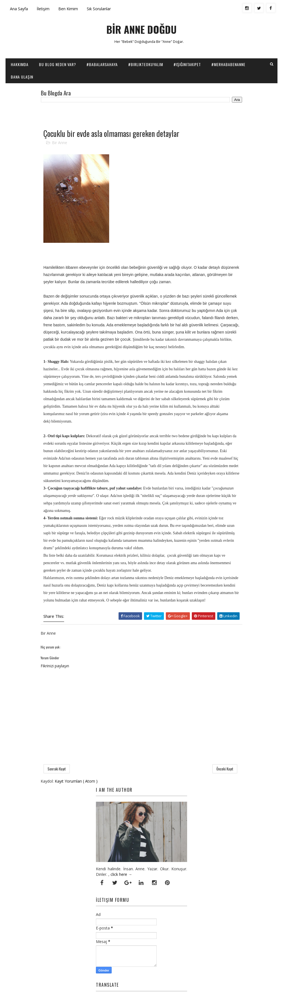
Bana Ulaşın (22, 77)
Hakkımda (19, 64)
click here (119, 874)
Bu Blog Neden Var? (57, 64)
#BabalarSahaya (102, 64)
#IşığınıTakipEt (187, 64)
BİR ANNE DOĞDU (141, 29)
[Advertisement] (105, 115)
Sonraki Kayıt (57, 769)
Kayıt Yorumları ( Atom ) (76, 781)
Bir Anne (59, 142)
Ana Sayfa (19, 8)
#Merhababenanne (228, 64)
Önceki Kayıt (224, 769)
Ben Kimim (68, 8)
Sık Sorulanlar (99, 8)
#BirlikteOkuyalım (145, 64)
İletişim (43, 8)
